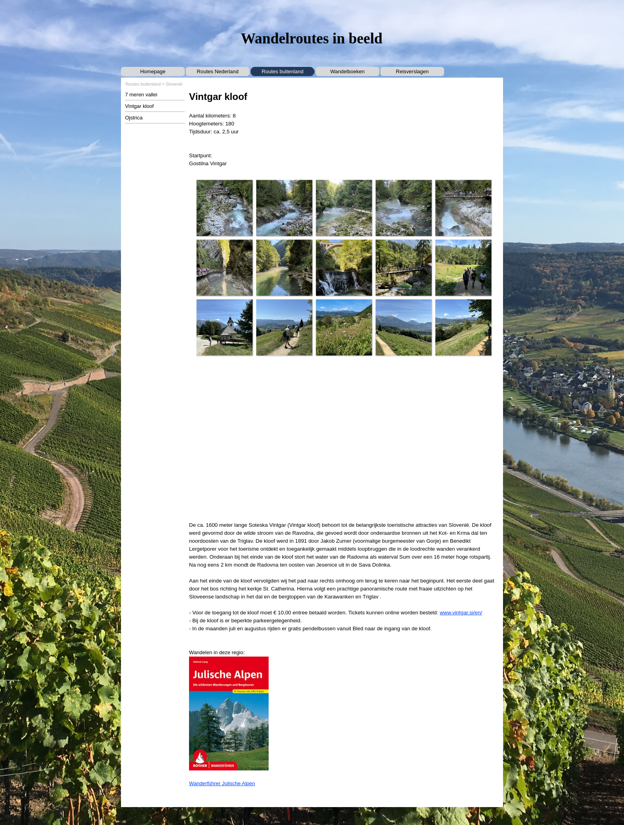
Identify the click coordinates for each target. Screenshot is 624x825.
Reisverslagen (412, 71)
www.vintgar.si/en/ (461, 613)
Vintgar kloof (139, 106)
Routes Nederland (218, 71)
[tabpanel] (344, 129)
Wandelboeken (347, 71)
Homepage (153, 71)
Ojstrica (133, 118)
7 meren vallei (141, 95)
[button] (224, 208)
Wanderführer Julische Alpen (222, 783)
